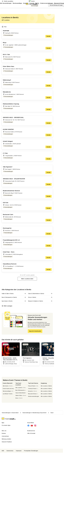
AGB (3, 450)
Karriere (4, 433)
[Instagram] (35, 425)
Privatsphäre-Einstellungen (31, 450)
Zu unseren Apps (6, 425)
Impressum (18, 450)
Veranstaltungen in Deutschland (10, 412)
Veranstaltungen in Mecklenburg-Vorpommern (33, 413)
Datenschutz (10, 450)
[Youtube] (32, 425)
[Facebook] (28, 425)
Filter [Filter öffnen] (4, 27)
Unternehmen (5, 436)
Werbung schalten (6, 439)
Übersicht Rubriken (7, 442)
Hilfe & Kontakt (31, 433)
